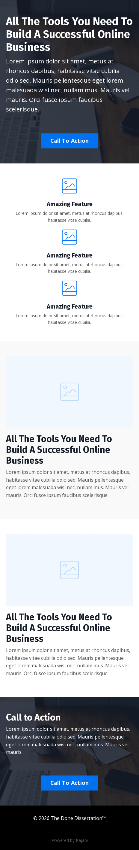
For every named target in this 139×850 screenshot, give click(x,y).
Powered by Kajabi (70, 840)
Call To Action (69, 140)
